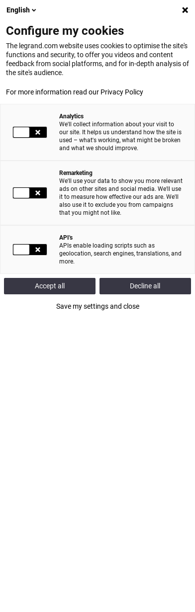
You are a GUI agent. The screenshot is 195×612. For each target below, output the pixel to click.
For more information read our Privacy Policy (74, 92)
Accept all (50, 286)
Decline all (145, 286)
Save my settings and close (97, 306)
